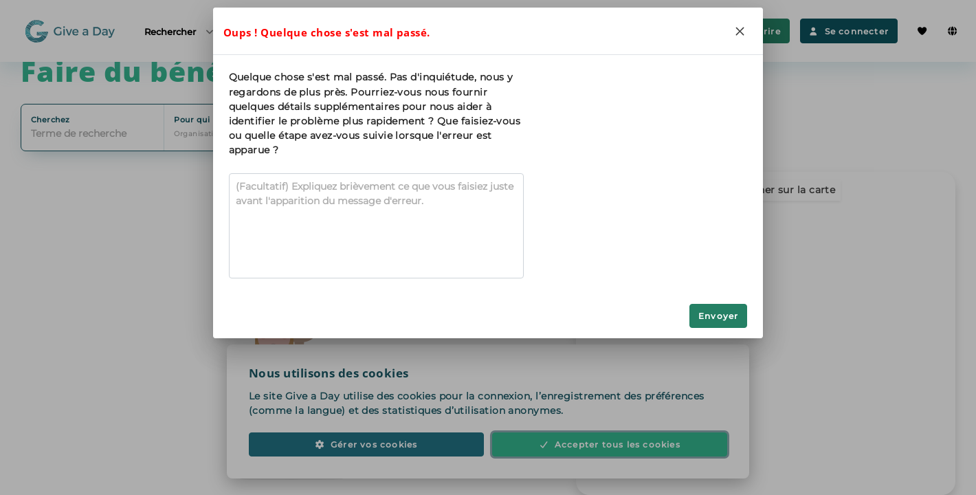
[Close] (740, 31)
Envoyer (718, 316)
